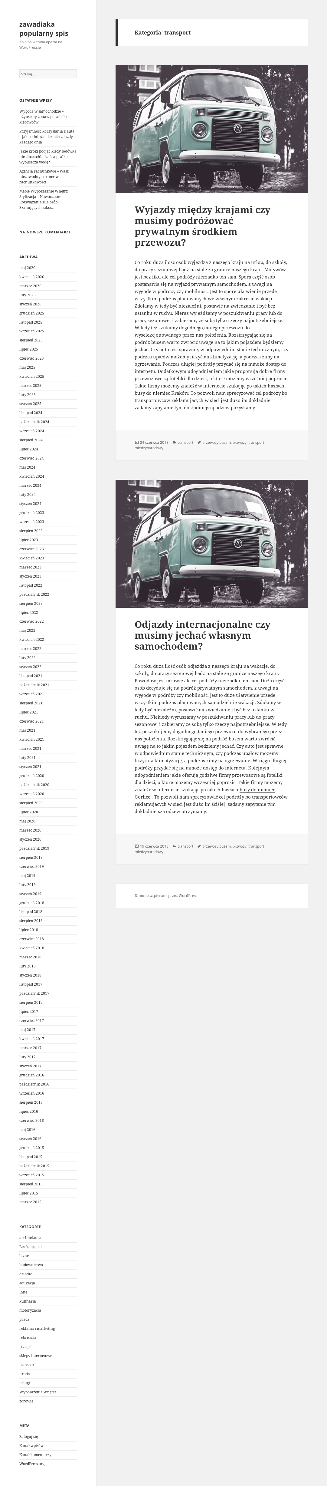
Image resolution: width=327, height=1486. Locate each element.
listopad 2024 (30, 412)
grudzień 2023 (31, 512)
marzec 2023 (30, 567)
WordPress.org (31, 1463)
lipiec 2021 (28, 712)
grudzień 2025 (31, 313)
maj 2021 (27, 730)
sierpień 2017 (31, 1002)
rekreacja (27, 1337)
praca (24, 1319)
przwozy (240, 442)
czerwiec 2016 (31, 1120)
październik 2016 (34, 1084)
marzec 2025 (30, 385)
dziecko (25, 1274)
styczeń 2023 (30, 576)
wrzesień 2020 (31, 793)
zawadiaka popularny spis (43, 28)
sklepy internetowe (35, 1355)
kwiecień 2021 (31, 739)
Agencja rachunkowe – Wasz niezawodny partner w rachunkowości (44, 177)
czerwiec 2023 (31, 549)
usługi (24, 1383)
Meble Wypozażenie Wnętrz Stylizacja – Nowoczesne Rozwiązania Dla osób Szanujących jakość (43, 199)
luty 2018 (27, 966)
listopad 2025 (30, 322)
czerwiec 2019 (31, 866)
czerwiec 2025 (31, 358)
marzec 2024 (30, 485)
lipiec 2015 (28, 1193)
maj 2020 (27, 821)
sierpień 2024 (31, 440)
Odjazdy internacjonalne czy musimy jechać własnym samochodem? (202, 635)
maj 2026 (27, 267)
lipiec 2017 (28, 1011)
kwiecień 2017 (31, 1038)
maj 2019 (27, 875)
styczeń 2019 (30, 893)
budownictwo (31, 1264)
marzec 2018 (30, 957)
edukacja (27, 1283)
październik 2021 (34, 684)
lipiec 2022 (28, 612)
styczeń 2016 (30, 1138)
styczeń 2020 (30, 839)
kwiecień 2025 (31, 376)
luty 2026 (27, 295)
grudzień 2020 (31, 775)
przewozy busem (216, 442)
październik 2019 (34, 848)
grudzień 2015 (31, 1147)
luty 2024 (27, 494)
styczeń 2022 (30, 666)
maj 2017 (27, 1029)
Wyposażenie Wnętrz (37, 1392)
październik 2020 (34, 784)
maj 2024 (27, 467)
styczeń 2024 (30, 503)
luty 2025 (27, 394)
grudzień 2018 (31, 902)
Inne (23, 1292)
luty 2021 (27, 757)
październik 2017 (34, 993)
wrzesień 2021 (31, 694)
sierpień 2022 (31, 603)
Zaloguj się (28, 1436)
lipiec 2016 (28, 1111)
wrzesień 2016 (31, 1093)
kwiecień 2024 (31, 476)
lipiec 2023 (28, 539)
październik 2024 (34, 421)
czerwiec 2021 (31, 721)
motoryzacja (30, 1310)
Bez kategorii (30, 1246)
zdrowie (26, 1401)
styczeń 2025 (30, 403)
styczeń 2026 (30, 304)
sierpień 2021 (31, 703)
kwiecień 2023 (31, 558)
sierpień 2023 (31, 530)
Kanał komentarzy (35, 1454)
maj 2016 (27, 1129)
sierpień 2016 (31, 1102)
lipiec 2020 (28, 812)
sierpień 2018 (31, 920)
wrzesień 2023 (31, 521)
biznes (24, 1255)
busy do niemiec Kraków (161, 393)
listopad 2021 (30, 675)
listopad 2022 (30, 585)
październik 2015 (34, 1165)
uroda (24, 1373)
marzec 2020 (30, 830)
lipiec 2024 (28, 449)
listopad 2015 (30, 1156)
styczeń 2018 (30, 975)
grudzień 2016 (31, 1075)
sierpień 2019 (31, 857)
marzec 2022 (30, 648)
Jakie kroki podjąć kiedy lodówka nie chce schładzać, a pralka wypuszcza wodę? (48, 157)
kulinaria (27, 1301)
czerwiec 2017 (31, 1020)
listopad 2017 (30, 984)
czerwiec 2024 (31, 458)
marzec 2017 (30, 1047)
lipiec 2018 (28, 929)
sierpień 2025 (31, 340)
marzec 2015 (30, 1201)
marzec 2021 (30, 748)
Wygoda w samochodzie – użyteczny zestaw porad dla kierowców (43, 117)
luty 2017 (27, 1056)
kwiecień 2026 (31, 276)
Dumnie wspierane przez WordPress (166, 895)
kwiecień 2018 (31, 948)
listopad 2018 (30, 911)
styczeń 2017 (30, 1066)
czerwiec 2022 (31, 621)
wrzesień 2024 (31, 430)
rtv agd (25, 1346)
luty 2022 (27, 657)
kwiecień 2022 (31, 639)
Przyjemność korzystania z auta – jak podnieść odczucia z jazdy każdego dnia (46, 137)
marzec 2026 (30, 285)
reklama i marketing (37, 1328)
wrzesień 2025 (31, 331)
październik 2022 (34, 594)
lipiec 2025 (28, 349)
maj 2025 (27, 367)
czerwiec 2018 (31, 938)
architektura (30, 1237)
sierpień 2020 (31, 803)
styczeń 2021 (30, 766)
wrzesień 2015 (31, 1175)
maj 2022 (27, 630)
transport (27, 1364)
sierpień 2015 (31, 1184)
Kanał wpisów (31, 1445)
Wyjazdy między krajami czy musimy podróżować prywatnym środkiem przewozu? (202, 226)
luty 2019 (27, 884)
